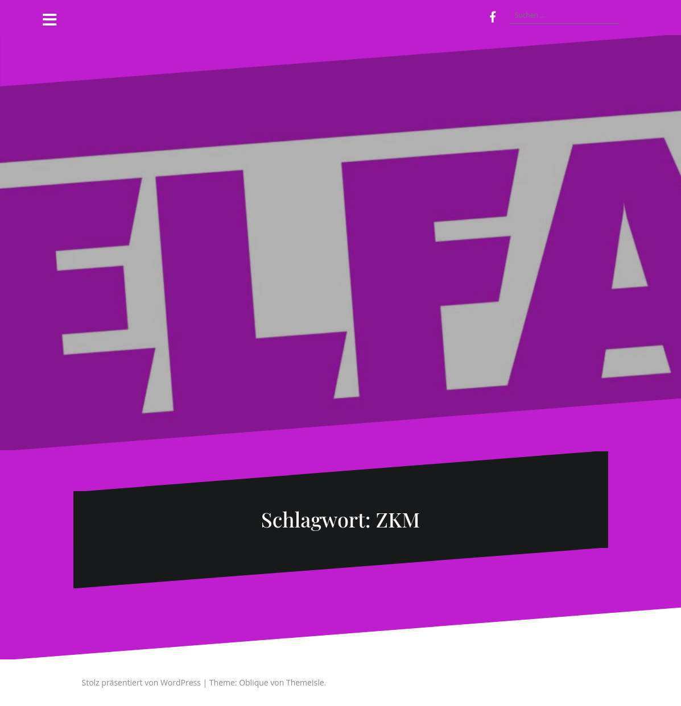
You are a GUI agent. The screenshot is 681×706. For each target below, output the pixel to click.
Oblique (254, 682)
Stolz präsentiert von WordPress (141, 682)
